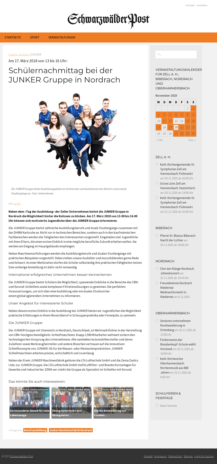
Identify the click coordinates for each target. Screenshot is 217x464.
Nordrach (24, 54)
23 (193, 127)
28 (181, 134)
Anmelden (201, 5)
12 (170, 121)
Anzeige (13, 54)
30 (193, 134)
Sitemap (188, 456)
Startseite (13, 37)
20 (176, 127)
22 (187, 127)
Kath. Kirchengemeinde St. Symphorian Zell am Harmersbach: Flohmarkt (177, 169)
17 (158, 127)
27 (176, 134)
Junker (17, 203)
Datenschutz (175, 456)
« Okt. (159, 140)
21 (181, 127)
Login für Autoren (204, 456)
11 (164, 121)
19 (170, 127)
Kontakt (190, 5)
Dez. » (192, 140)
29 (187, 134)
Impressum (160, 456)
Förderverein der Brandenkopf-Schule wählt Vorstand (178, 344)
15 (187, 121)
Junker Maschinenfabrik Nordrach (71, 430)
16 (193, 121)
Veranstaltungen (61, 37)
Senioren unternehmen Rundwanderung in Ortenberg (175, 325)
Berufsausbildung (35, 430)
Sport (34, 37)
